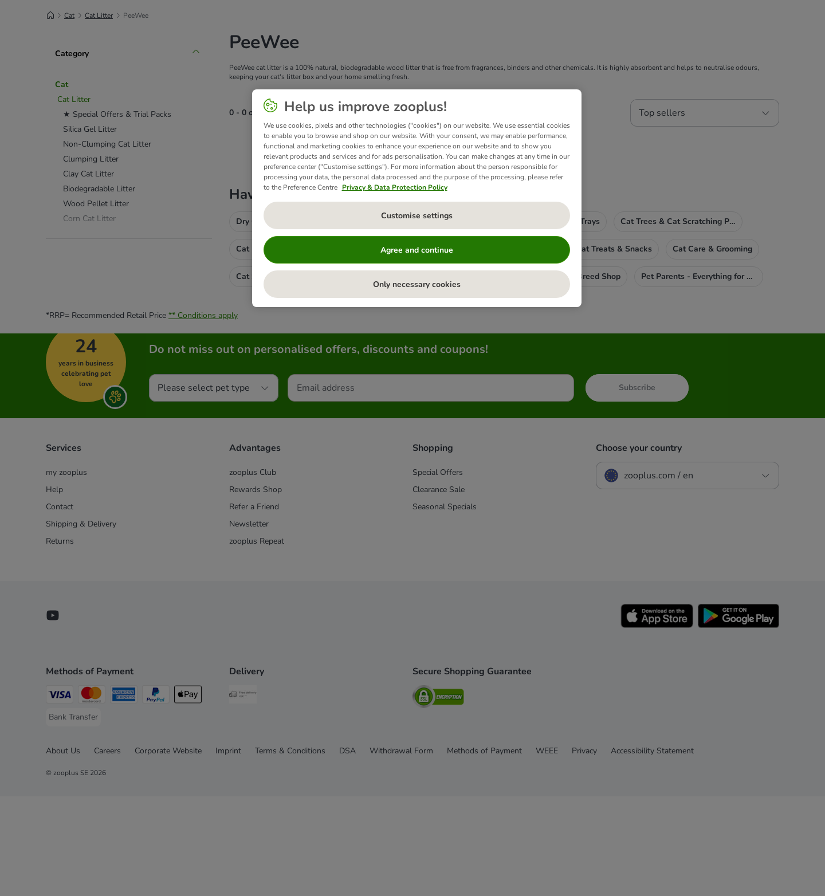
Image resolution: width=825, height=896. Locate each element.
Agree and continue (416, 250)
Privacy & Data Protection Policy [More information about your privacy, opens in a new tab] (394, 187)
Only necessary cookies (417, 284)
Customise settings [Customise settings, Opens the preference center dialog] (417, 215)
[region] (417, 198)
